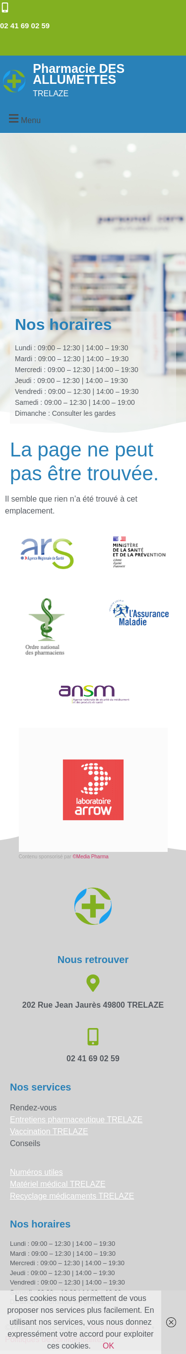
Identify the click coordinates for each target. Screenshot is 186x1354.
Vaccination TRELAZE (49, 1131)
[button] (23, 119)
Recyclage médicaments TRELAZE (72, 1196)
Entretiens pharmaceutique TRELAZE (76, 1119)
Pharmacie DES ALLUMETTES (78, 74)
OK (108, 1346)
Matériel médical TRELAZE (58, 1184)
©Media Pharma (90, 856)
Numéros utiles (36, 1172)
